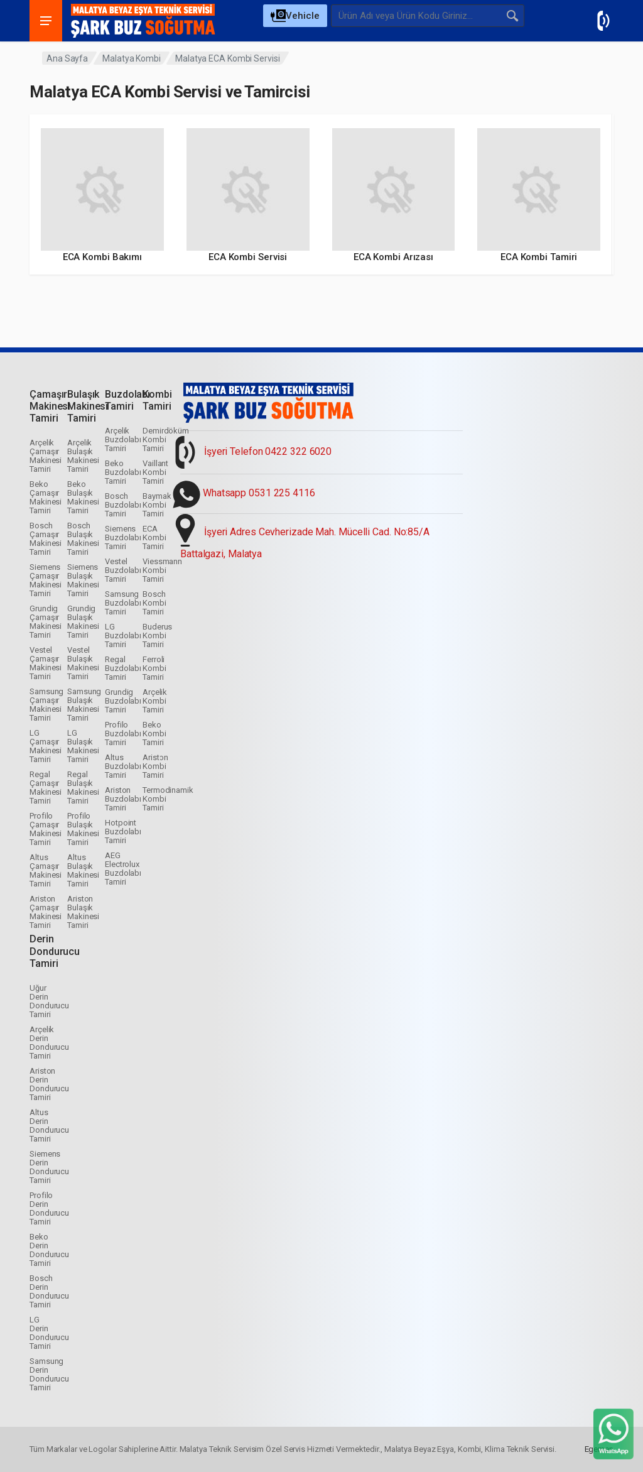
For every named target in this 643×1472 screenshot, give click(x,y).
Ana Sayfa (67, 58)
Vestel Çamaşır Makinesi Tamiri (46, 663)
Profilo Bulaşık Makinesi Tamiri (83, 829)
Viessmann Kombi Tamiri (162, 570)
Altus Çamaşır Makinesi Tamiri (46, 870)
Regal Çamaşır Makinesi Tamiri (46, 787)
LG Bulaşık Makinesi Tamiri (83, 746)
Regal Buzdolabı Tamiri (123, 668)
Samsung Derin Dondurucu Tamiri (49, 1374)
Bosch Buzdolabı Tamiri (123, 504)
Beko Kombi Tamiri (154, 733)
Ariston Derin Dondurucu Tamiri (49, 1084)
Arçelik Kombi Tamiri (155, 700)
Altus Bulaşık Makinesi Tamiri (83, 870)
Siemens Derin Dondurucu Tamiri (49, 1167)
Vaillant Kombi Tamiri (155, 472)
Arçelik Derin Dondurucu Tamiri (49, 1042)
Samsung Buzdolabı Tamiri (123, 602)
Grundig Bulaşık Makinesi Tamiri (83, 622)
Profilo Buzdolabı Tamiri (123, 733)
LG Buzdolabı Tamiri (123, 635)
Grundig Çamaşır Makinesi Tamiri (46, 622)
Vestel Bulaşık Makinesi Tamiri (83, 663)
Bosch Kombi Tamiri (154, 602)
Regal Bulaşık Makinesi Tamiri (83, 787)
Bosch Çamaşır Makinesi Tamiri (46, 539)
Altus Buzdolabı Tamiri (123, 766)
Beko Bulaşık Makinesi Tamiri (83, 497)
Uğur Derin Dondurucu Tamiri (49, 1001)
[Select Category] (295, 15)
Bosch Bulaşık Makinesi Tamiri (83, 539)
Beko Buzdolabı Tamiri (123, 472)
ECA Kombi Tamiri (154, 537)
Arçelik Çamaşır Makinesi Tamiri (46, 456)
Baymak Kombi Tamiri (157, 504)
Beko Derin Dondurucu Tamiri (49, 1250)
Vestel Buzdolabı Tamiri (123, 570)
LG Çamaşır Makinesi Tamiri (46, 746)
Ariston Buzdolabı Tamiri (123, 798)
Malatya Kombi (131, 58)
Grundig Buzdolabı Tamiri (123, 700)
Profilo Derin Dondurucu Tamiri (49, 1208)
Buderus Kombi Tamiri (157, 635)
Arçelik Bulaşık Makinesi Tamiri (83, 456)
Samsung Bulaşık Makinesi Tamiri (84, 704)
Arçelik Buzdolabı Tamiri (123, 439)
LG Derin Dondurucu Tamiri (49, 1333)
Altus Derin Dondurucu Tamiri (49, 1125)
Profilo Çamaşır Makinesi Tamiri (46, 829)
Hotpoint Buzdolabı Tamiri (123, 831)
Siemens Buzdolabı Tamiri (123, 537)
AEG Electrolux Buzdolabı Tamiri (123, 868)
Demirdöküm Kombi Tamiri (166, 439)
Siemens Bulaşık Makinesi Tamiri (83, 580)
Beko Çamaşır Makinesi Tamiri (46, 497)
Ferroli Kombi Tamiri (154, 668)
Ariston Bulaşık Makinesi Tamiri (83, 912)
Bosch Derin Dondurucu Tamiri (49, 1291)
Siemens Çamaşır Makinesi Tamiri (46, 580)
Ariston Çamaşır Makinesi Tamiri (46, 912)
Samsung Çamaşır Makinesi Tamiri (46, 704)
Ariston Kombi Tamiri (155, 766)
